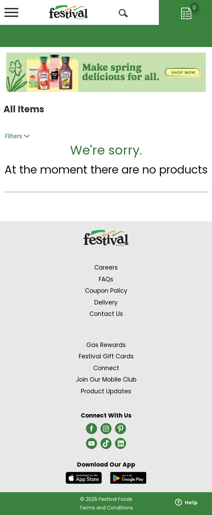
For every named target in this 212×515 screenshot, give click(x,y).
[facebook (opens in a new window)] (91, 431)
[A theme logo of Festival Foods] (68, 12)
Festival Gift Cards (106, 356)
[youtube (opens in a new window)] (91, 445)
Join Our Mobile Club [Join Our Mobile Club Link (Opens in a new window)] (106, 379)
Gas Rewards (106, 345)
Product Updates (106, 391)
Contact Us (106, 314)
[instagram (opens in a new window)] (106, 431)
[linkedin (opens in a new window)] (120, 445)
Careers (106, 267)
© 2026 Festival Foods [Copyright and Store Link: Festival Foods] (106, 499)
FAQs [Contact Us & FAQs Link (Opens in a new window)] (106, 279)
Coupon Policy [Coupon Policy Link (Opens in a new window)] (106, 291)
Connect (106, 368)
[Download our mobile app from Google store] (128, 478)
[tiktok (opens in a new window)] (106, 445)
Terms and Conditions (106, 507)
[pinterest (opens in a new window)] (120, 431)
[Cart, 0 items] (185, 12)
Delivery (106, 302)
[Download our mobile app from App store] (84, 478)
